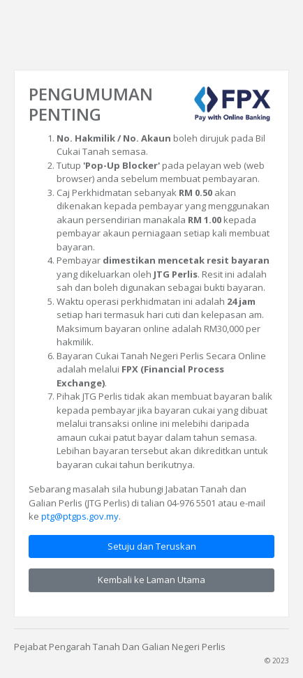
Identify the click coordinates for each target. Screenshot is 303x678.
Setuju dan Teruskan (152, 545)
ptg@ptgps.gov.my (80, 516)
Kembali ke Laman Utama (151, 579)
